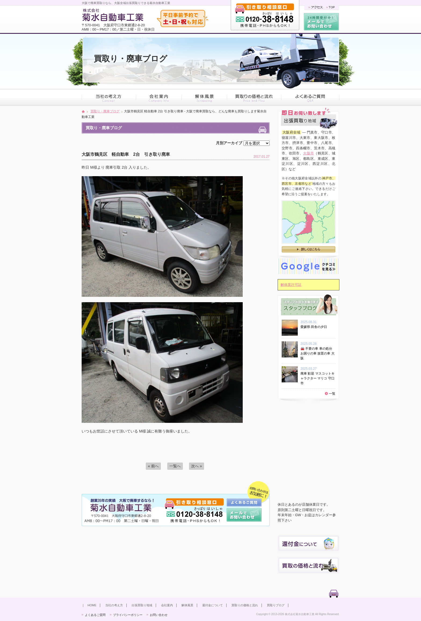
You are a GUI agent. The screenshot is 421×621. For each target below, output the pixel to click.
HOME (92, 605)
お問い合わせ (159, 614)
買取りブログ (276, 605)
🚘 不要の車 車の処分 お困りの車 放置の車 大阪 (317, 353)
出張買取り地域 (142, 605)
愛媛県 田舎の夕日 (315, 327)
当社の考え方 (114, 605)
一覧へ (175, 466)
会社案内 (167, 605)
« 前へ (153, 466)
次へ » (196, 466)
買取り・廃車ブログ (104, 111)
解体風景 (187, 605)
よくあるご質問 (95, 614)
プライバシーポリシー (128, 614)
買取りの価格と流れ (244, 605)
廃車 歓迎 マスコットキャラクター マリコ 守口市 (317, 378)
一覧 (332, 393)
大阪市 (308, 153)
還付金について (212, 605)
